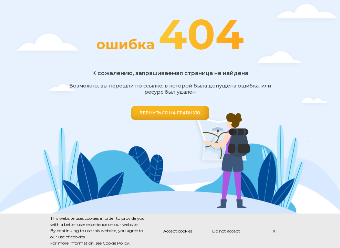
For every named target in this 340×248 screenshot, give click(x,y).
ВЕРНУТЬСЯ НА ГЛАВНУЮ (170, 112)
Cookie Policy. (116, 243)
